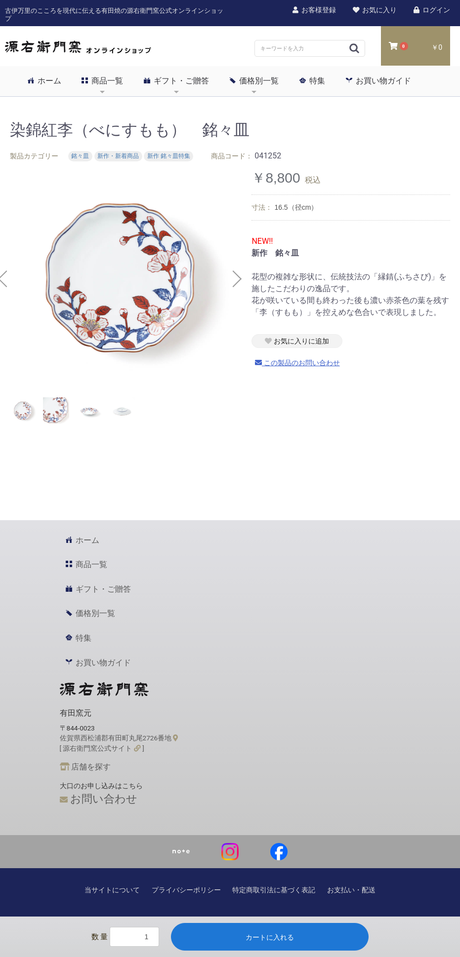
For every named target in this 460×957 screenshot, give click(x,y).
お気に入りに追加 (297, 341)
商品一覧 (102, 80)
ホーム (44, 80)
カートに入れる (270, 937)
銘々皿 (80, 156)
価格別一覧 (254, 80)
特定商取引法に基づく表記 (273, 890)
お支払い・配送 (351, 890)
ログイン (431, 10)
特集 (312, 80)
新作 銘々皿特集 (168, 156)
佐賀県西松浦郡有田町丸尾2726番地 (119, 738)
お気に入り (374, 10)
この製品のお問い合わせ (297, 363)
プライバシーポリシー (186, 890)
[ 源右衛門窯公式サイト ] (102, 748)
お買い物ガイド (378, 80)
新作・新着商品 (118, 156)
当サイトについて (112, 890)
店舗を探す (85, 766)
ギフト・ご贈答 (176, 80)
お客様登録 (314, 10)
